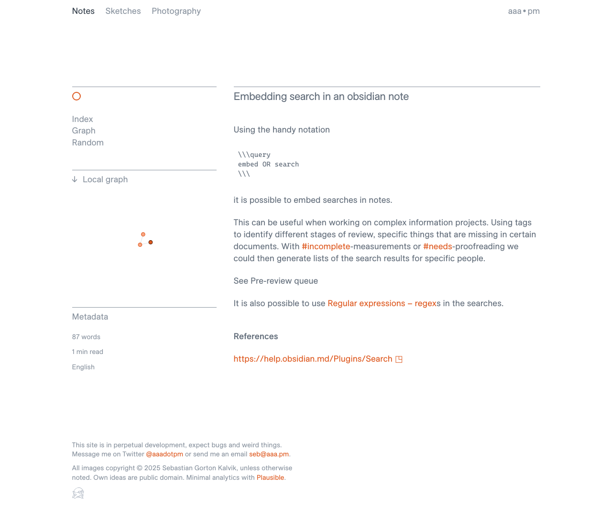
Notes (83, 10)
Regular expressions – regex (382, 303)
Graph (84, 130)
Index (82, 118)
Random (88, 142)
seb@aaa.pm (269, 454)
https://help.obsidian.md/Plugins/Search (313, 358)
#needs (437, 246)
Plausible (270, 477)
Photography (176, 10)
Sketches (123, 10)
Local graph (105, 180)
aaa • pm (524, 10)
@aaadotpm (165, 454)
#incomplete (326, 246)
